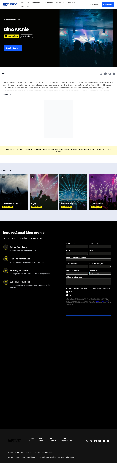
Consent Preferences (66, 457)
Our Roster (36, 3)
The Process (48, 3)
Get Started (53, 439)
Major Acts (25, 3)
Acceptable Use (42, 457)
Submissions (93, 4)
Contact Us (107, 4)
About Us (71, 3)
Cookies (53, 457)
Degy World (40, 439)
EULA (23, 457)
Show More (7, 94)
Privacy (17, 457)
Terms (10, 457)
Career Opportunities (66, 439)
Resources (25, 6)
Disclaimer (31, 457)
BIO (3, 73)
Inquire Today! (12, 48)
